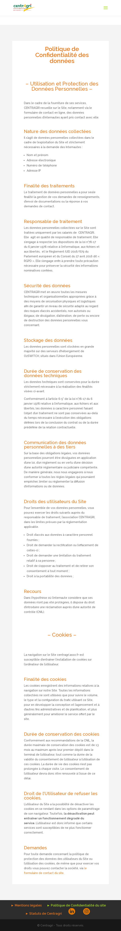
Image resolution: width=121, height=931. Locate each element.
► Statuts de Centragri (43, 913)
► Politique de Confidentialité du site (76, 905)
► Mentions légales (26, 905)
